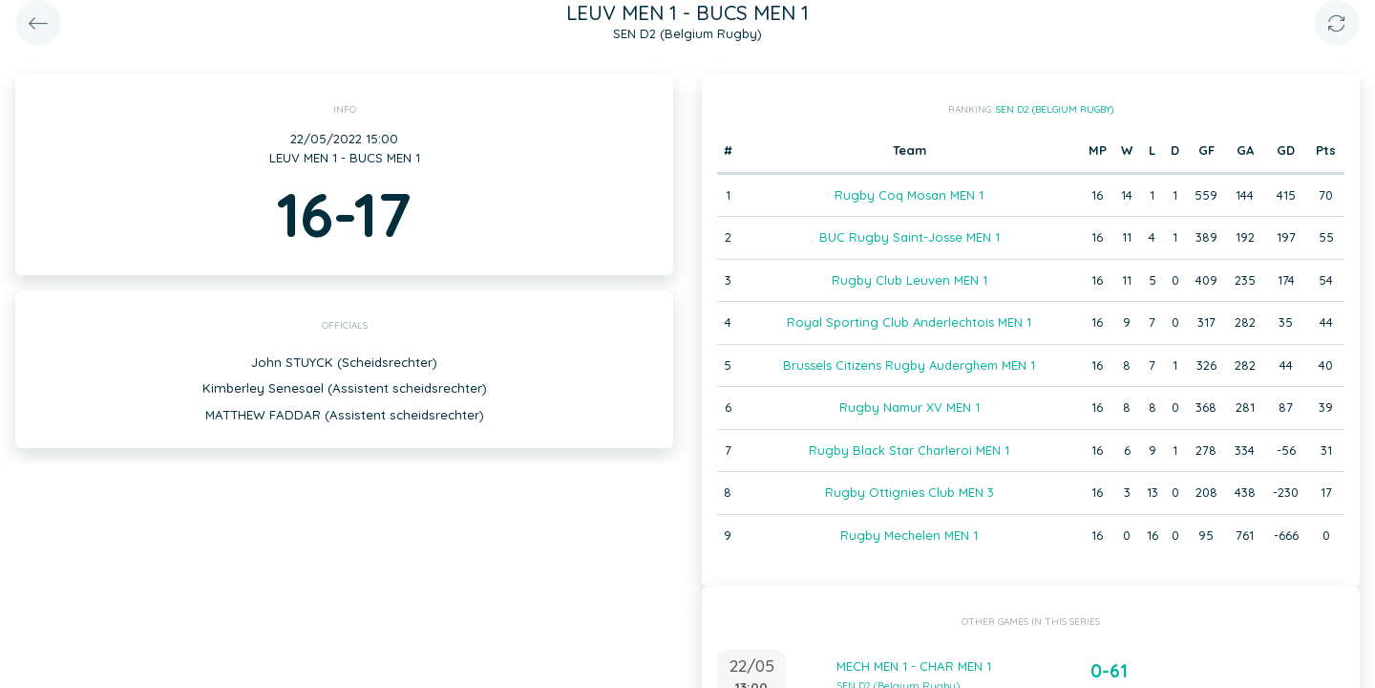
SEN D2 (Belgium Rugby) (1054, 109)
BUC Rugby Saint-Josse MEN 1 (909, 237)
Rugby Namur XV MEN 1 (909, 407)
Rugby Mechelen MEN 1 (909, 535)
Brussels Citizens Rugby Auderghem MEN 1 (909, 365)
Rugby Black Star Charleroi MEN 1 (909, 450)
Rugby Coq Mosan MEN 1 (909, 195)
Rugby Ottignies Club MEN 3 (909, 492)
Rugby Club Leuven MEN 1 (909, 280)
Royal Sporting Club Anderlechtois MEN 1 (909, 322)
